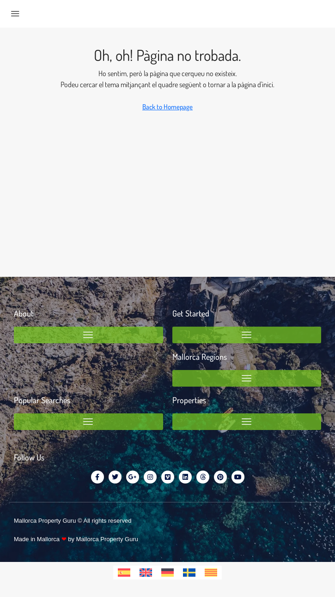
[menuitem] (124, 572)
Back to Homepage (167, 106)
